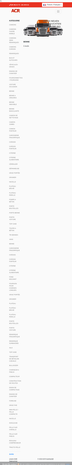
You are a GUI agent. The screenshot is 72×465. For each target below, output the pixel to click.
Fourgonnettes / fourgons (14, 79)
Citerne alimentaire (14, 159)
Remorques (14, 53)
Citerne (12, 153)
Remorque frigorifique (14, 336)
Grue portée (14, 173)
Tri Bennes (13, 235)
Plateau (12, 303)
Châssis (12, 142)
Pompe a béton (12, 201)
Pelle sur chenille (13, 428)
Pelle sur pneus (13, 435)
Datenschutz (13, 461)
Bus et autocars (13, 59)
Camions (12, 25)
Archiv (11, 454)
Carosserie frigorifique (14, 136)
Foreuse (12, 401)
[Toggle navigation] (58, 11)
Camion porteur (12, 130)
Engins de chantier (13, 72)
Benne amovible (13, 103)
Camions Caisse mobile (12, 31)
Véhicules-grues (13, 66)
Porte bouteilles (13, 207)
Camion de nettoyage (13, 117)
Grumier (12, 177)
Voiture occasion (13, 86)
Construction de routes (14, 382)
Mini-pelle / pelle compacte (13, 412)
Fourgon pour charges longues (13, 287)
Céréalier (13, 164)
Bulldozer (13, 365)
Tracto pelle (14, 447)
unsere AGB (13, 459)
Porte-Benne (14, 213)
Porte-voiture (12, 218)
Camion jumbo (12, 123)
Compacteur (14, 376)
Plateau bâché (12, 187)
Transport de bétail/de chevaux (14, 359)
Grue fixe (13, 405)
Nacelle (12, 182)
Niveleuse (13, 423)
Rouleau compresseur (14, 442)
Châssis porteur (12, 147)
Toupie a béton (12, 229)
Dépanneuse (14, 168)
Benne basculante (14, 110)
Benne (11, 91)
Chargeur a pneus (14, 371)
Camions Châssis (12, 48)
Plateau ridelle (12, 194)
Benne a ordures (13, 97)
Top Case (13, 224)
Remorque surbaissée (14, 342)
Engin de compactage (14, 389)
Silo (11, 348)
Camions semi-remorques (14, 40)
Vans (11, 239)
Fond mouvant (13, 278)
